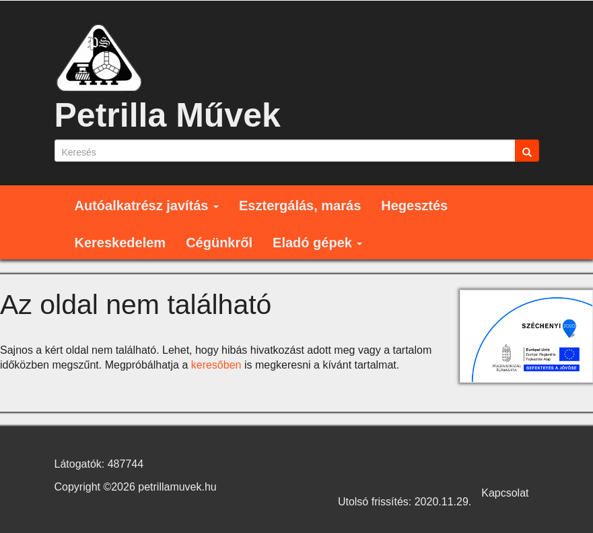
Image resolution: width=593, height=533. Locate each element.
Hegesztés (414, 205)
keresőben (216, 365)
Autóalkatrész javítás (147, 205)
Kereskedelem (120, 242)
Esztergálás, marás (300, 205)
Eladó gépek (317, 242)
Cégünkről (219, 242)
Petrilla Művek (168, 115)
